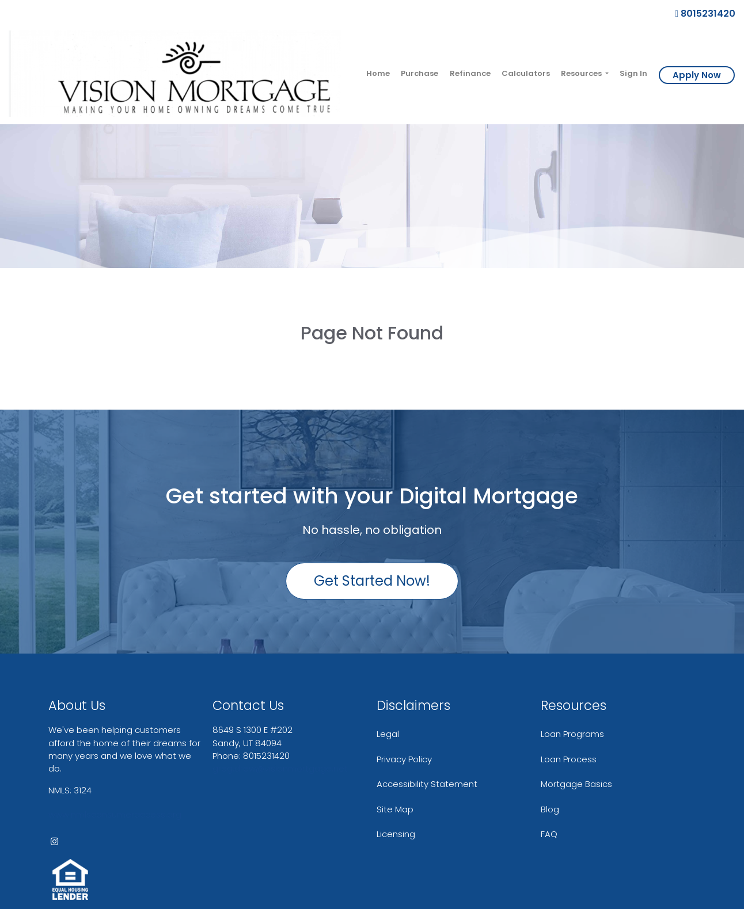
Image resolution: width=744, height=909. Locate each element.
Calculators (526, 73)
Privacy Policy (404, 759)
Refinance (470, 73)
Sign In (633, 73)
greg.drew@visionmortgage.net (280, 768)
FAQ (549, 834)
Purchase (419, 73)
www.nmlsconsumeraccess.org (114, 814)
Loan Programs (572, 734)
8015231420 (705, 13)
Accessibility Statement (427, 784)
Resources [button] (582, 73)
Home (378, 73)
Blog (550, 809)
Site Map (395, 809)
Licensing (396, 834)
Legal (388, 734)
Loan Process (569, 759)
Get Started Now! (372, 580)
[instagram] (54, 841)
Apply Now (697, 75)
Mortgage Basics (576, 784)
